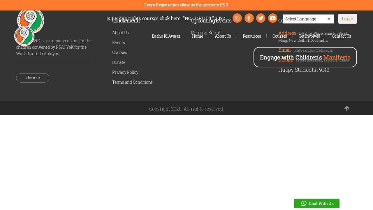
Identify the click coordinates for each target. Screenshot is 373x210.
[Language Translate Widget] (308, 19)
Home (197, 36)
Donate (118, 62)
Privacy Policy (125, 72)
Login (347, 18)
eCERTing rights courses (143, 18)
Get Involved (309, 36)
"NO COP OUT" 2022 (204, 18)
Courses (279, 36)
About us (32, 77)
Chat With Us (317, 203)
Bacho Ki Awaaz (166, 36)
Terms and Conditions (132, 82)
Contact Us (341, 36)
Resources (252, 36)
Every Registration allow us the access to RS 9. (186, 5)
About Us (223, 36)
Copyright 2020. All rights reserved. (186, 109)
